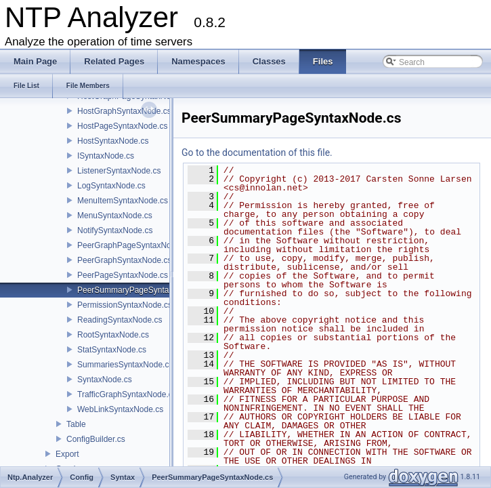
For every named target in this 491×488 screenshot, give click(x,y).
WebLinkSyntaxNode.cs (120, 409)
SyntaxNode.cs (104, 379)
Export (67, 454)
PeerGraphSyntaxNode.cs (124, 260)
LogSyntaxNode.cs (111, 185)
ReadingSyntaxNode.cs (119, 320)
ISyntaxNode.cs (105, 156)
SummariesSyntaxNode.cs (125, 364)
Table (76, 424)
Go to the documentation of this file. (257, 152)
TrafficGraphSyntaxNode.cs (127, 394)
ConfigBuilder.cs (95, 439)
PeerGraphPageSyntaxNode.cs (133, 245)
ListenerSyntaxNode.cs (119, 171)
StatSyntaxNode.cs (111, 349)
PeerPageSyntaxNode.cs (122, 275)
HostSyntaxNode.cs (112, 141)
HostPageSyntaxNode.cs (122, 126)
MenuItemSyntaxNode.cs (122, 200)
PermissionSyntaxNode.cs (124, 305)
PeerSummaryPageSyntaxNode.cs (139, 290)
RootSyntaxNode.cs (113, 335)
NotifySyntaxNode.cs (114, 230)
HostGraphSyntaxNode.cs (124, 111)
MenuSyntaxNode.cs (114, 215)
